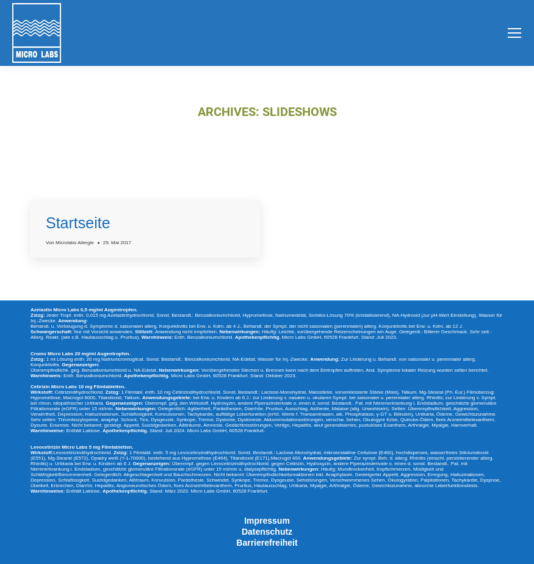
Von (70, 242)
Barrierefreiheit (266, 543)
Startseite (78, 222)
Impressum (267, 521)
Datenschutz (267, 532)
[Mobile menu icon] (514, 33)
